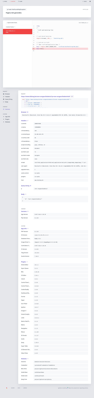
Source (13, 388)
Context (5, 106)
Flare (69, 388)
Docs (19, 388)
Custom (5, 114)
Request (5, 91)
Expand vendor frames (11, 22)
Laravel (25, 388)
